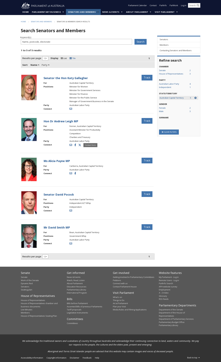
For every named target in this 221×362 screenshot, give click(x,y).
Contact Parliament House (125, 286)
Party (45, 64)
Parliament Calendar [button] (137, 5)
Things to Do (118, 300)
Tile (73, 58)
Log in (183, 5)
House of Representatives (33, 300)
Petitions (117, 280)
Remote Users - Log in (169, 280)
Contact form (90, 145)
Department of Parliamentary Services (176, 319)
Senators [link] (164, 39)
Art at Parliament (120, 303)
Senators (25, 286)
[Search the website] (194, 6)
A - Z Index (164, 293)
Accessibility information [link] (32, 357)
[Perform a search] (198, 6)
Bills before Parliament (77, 303)
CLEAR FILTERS (169, 132)
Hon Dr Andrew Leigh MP (61, 121)
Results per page (31, 58)
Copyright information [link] (56, 357)
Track (147, 77)
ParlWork (174, 5)
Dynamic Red (27, 283)
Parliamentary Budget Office (171, 322)
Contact (153, 5)
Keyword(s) (25, 37)
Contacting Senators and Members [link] (176, 50)
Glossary (163, 296)
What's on (117, 297)
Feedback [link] (87, 357)
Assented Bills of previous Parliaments (84, 306)
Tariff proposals (74, 309)
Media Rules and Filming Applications (130, 309)
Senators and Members (82, 12)
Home (25, 12)
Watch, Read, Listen (76, 280)
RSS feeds (164, 299)
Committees (72, 323)
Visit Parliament (165, 12)
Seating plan (26, 289)
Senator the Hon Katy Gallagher (66, 78)
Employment (164, 289)
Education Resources (76, 286)
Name (35, 64)
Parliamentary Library (76, 289)
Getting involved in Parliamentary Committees (133, 277)
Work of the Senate (30, 280)
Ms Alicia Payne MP (57, 161)
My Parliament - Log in (169, 277)
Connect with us (120, 283)
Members (25, 312)
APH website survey (168, 286)
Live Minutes (26, 309)
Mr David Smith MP (57, 227)
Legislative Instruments (77, 312)
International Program (77, 293)
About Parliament (137, 12)
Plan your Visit (119, 306)
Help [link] (97, 357)
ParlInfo (163, 5)
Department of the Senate (171, 309)
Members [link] (164, 45)
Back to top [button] (193, 357)
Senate (24, 277)
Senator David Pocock (59, 194)
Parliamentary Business (46, 12)
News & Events (110, 12)
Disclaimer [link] (74, 357)
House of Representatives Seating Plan (39, 316)
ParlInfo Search (166, 283)
